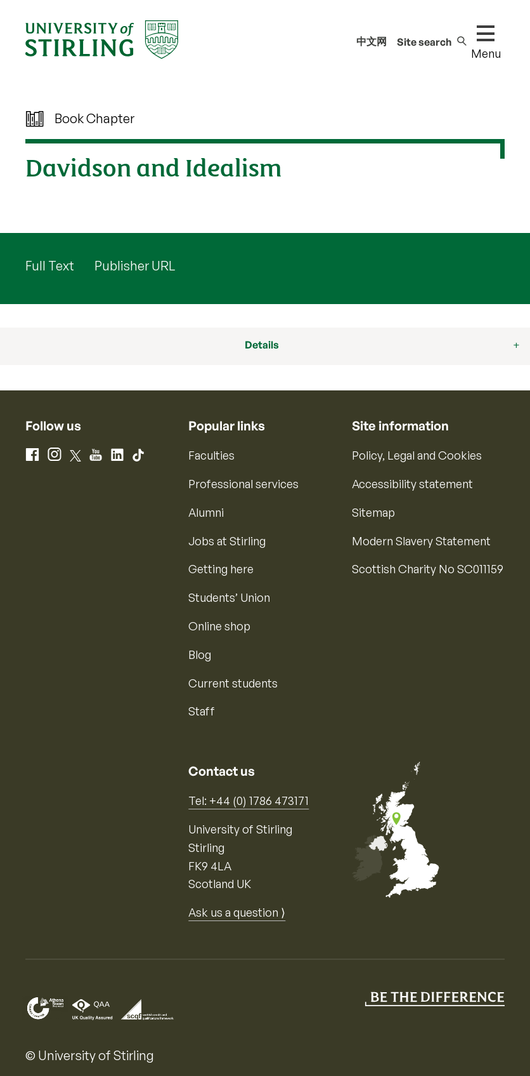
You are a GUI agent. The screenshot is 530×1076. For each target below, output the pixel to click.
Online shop (219, 626)
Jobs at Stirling (227, 541)
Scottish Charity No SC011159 (427, 569)
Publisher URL (134, 266)
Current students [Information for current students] (233, 683)
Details (262, 344)
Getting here (221, 569)
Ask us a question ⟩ (236, 912)
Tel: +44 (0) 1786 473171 (248, 800)
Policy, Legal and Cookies (417, 455)
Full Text (49, 266)
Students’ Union (229, 597)
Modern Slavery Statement (421, 541)
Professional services (243, 484)
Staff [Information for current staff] (201, 711)
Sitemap (373, 512)
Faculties (211, 455)
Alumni (206, 512)
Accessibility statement (412, 484)
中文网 (371, 41)
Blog (199, 654)
